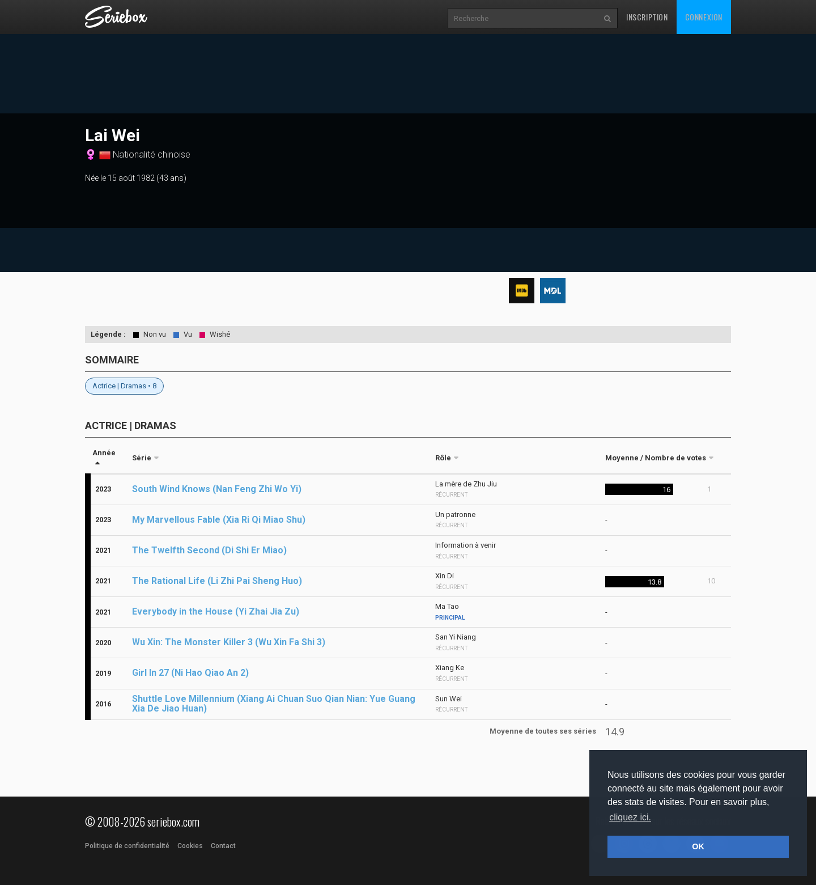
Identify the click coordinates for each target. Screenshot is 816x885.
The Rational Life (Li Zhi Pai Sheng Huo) (217, 581)
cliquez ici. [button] (630, 817)
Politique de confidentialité (127, 846)
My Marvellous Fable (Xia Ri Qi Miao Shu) (218, 519)
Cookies (190, 846)
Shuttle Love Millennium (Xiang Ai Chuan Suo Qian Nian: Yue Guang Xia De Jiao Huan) (273, 703)
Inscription (647, 17)
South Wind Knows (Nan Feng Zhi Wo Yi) (216, 489)
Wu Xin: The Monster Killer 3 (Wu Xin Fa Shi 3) (228, 642)
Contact (223, 846)
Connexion (703, 17)
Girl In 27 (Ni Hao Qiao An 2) (190, 672)
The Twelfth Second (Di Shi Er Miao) (209, 550)
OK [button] (698, 846)
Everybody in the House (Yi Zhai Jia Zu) (215, 611)
